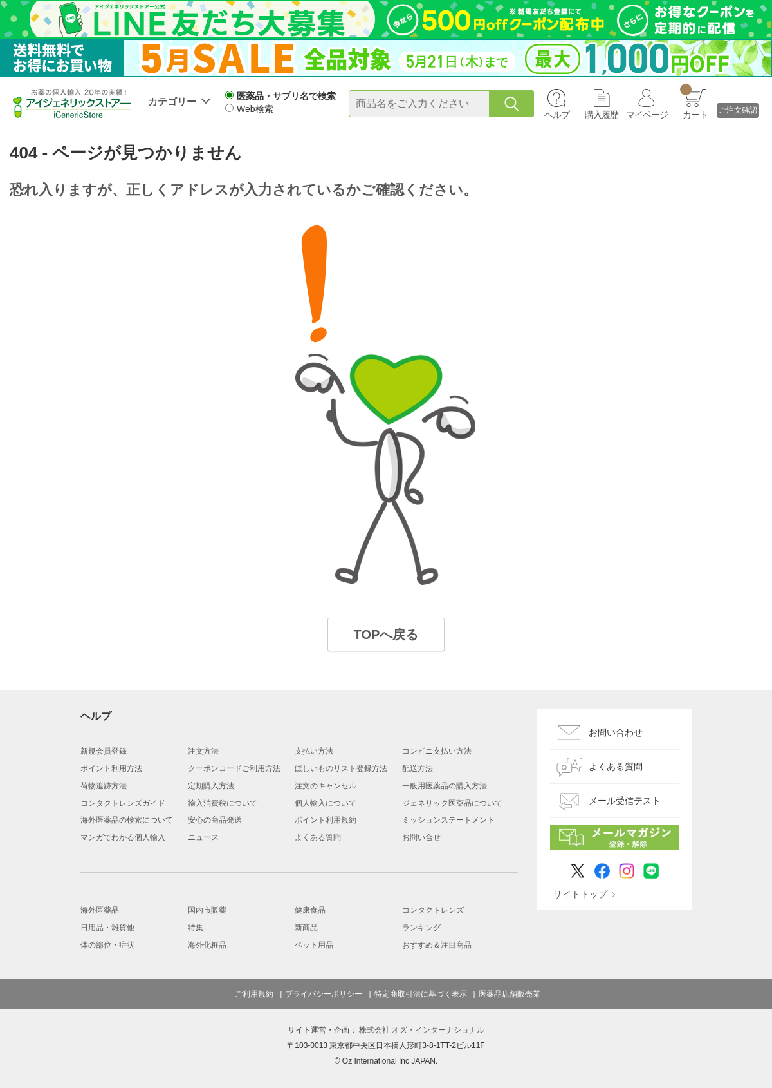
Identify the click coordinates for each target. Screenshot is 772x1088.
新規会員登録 (103, 751)
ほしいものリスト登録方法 (341, 768)
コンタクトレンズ (433, 910)
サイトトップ (580, 894)
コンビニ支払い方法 (437, 751)
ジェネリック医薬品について (452, 803)
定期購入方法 (211, 785)
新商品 (306, 927)
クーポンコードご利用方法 (234, 768)
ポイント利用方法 (111, 768)
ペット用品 (314, 945)
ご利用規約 (254, 993)
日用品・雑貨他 (107, 927)
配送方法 (417, 768)
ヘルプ (556, 115)
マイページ (647, 115)
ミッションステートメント (448, 820)
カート (694, 102)
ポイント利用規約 (325, 820)
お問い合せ (421, 837)
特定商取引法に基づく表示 (420, 993)
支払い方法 (314, 751)
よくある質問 (318, 837)
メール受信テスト (625, 801)
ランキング (421, 927)
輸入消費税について (222, 803)
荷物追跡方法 (103, 785)
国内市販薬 (207, 910)
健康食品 (310, 910)
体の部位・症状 (107, 945)
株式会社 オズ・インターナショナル (421, 1030)
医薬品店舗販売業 (509, 993)
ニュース (203, 837)
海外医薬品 (99, 910)
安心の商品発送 (215, 820)
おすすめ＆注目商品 (437, 945)
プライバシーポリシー (323, 993)
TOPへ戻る (386, 634)
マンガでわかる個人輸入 (122, 837)
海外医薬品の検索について (126, 820)
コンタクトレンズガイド (122, 803)
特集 (195, 927)
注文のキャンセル (325, 785)
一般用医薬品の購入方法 (444, 785)
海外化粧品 (207, 945)
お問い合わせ (616, 732)
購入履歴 (601, 115)
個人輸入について (325, 803)
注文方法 (203, 751)
